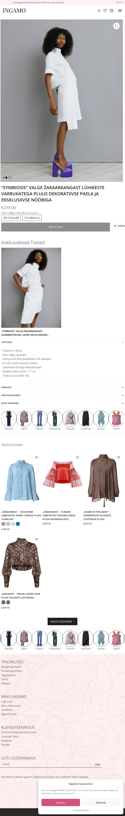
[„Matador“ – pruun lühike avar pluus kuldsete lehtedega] (21, 562)
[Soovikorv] (105, 10)
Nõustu (61, 802)
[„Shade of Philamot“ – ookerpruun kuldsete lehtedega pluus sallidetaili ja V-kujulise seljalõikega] (103, 480)
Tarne (4, 679)
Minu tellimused (10, 706)
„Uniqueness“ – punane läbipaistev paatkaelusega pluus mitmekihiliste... (58, 515)
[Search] (99, 10)
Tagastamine (8, 675)
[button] (120, 2)
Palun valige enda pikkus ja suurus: (20, 212)
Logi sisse (6, 701)
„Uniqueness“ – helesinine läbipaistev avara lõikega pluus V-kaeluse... (21, 515)
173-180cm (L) (32, 217)
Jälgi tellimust (8, 714)
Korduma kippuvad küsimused (18, 732)
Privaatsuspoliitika (81, 810)
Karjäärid (6, 740)
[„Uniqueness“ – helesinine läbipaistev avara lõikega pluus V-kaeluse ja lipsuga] (21, 480)
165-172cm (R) (11, 217)
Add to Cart (55, 227)
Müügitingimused (11, 666)
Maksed (5, 683)
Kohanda (101, 802)
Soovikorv (6, 710)
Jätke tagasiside (62, 403)
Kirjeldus (62, 387)
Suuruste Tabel (9, 736)
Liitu (97, 764)
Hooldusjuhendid (62, 395)
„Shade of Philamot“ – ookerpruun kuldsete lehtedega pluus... (97, 515)
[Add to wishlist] (36, 457)
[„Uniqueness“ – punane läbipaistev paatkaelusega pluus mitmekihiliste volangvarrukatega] (62, 480)
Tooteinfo (62, 342)
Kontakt (5, 744)
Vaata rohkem (62, 621)
